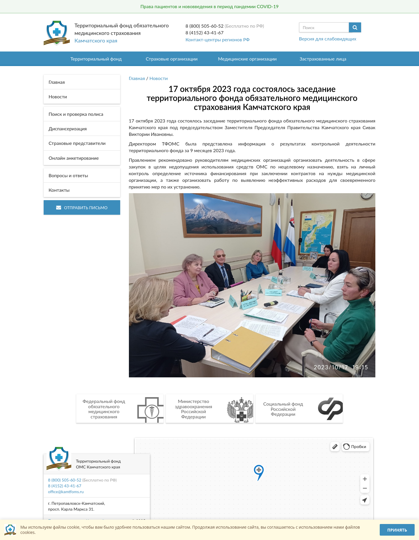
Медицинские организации (247, 58)
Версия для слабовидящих (327, 38)
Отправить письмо (82, 207)
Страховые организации (172, 58)
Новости (159, 78)
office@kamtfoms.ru (66, 491)
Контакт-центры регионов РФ (218, 39)
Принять (397, 530)
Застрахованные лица (323, 58)
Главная (137, 78)
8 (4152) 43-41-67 (205, 32)
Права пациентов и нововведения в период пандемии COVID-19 (209, 6)
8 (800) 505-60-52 (205, 26)
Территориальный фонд (96, 58)
